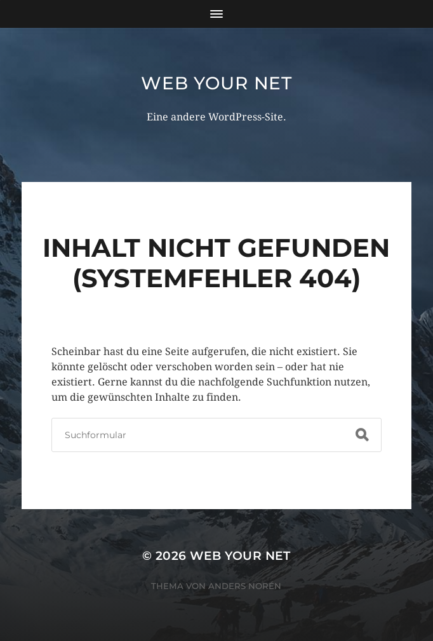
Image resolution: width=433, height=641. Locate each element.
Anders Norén (244, 586)
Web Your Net (216, 83)
